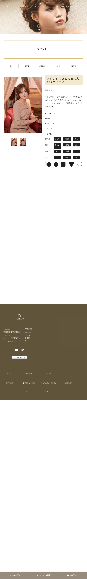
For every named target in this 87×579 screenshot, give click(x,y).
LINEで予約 (15, 575)
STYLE (25, 6)
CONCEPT (9, 6)
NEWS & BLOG (66, 6)
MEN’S (73, 66)
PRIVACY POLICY (48, 383)
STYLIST (55, 6)
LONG (58, 66)
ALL (10, 66)
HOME (9, 373)
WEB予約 (71, 575)
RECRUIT (78, 6)
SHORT (26, 66)
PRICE (18, 6)
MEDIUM (42, 66)
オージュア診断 (43, 575)
